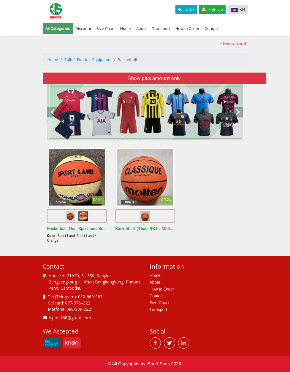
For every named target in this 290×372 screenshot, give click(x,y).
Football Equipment (94, 59)
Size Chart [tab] (105, 28)
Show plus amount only (154, 78)
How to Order (187, 28)
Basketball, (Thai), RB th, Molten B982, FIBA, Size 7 (162, 228)
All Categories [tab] (57, 28)
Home (125, 28)
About (141, 28)
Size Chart (159, 302)
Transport (161, 28)
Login (186, 9)
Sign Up (212, 9)
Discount (83, 28)
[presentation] (52, 112)
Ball (67, 59)
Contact (211, 28)
